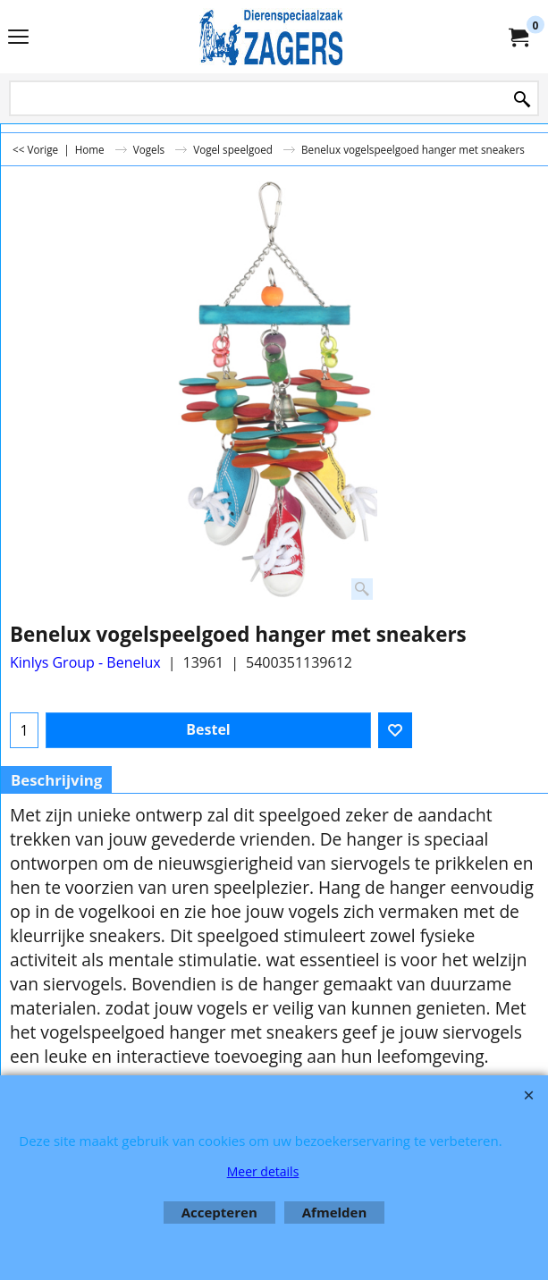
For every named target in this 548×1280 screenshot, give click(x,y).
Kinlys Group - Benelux (85, 662)
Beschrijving (56, 780)
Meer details (263, 1171)
